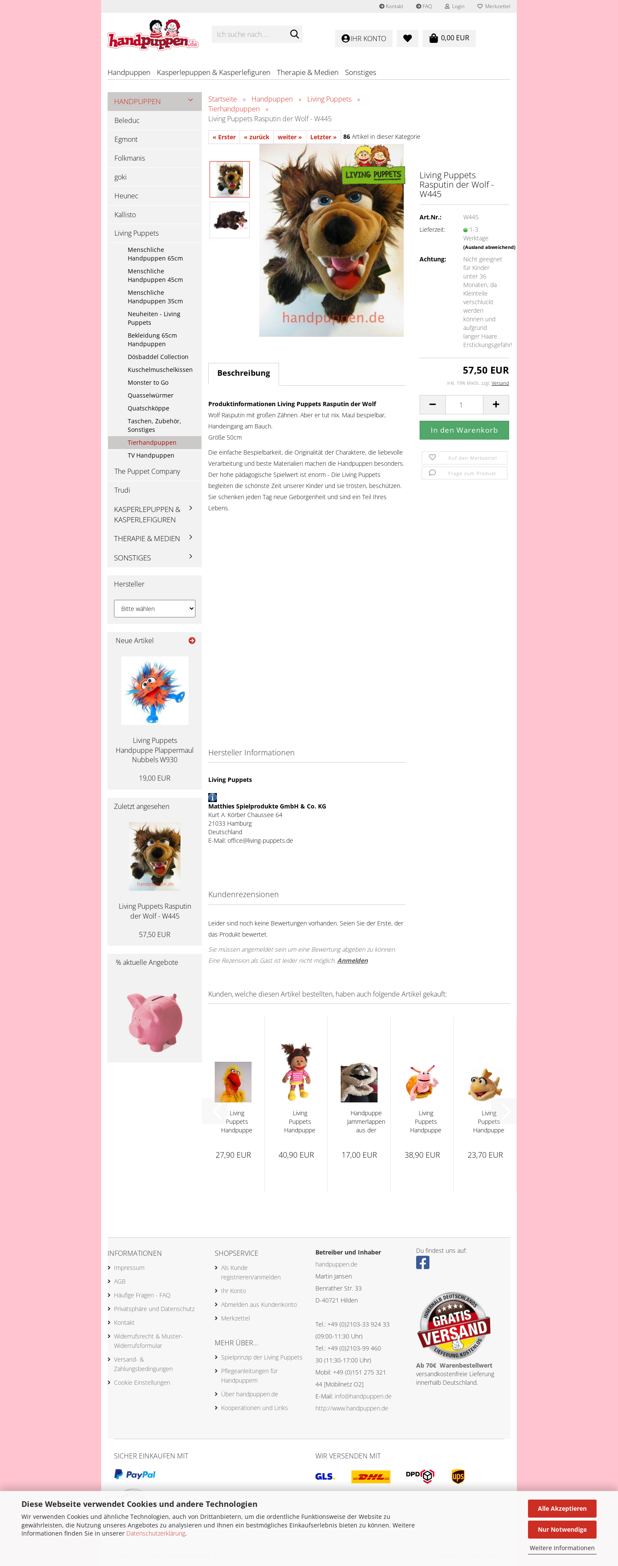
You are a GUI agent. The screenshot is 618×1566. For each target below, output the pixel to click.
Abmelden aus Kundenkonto (259, 1304)
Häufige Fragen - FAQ (142, 1295)
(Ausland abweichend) (489, 247)
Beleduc (127, 120)
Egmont (126, 139)
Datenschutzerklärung (155, 1533)
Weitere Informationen (562, 1548)
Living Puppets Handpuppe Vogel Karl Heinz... (236, 1122)
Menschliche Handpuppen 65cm (155, 254)
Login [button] (455, 6)
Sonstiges (360, 72)
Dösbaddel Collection (158, 357)
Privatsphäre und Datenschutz (154, 1309)
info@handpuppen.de (363, 1396)
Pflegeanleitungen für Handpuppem (249, 1375)
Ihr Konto (233, 1291)
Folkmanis (129, 158)
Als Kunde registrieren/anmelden (251, 1272)
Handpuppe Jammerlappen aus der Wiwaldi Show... (366, 1122)
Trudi (122, 490)
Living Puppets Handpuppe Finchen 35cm (425, 1122)
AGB (120, 1281)
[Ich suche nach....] (294, 34)
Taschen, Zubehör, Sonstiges (154, 425)
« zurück (257, 137)
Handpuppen (129, 72)
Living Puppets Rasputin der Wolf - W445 (155, 911)
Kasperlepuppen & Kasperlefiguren (213, 72)
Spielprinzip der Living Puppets (262, 1357)
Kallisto (125, 214)
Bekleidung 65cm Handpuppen (152, 339)
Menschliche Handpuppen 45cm (155, 275)
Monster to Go (148, 382)
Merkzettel (493, 6)
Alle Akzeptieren (562, 1508)
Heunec (126, 196)
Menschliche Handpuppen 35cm (155, 296)
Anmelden (352, 960)
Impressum (129, 1268)
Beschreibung (243, 373)
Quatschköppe (148, 408)
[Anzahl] (464, 404)
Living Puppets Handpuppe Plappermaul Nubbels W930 (155, 750)
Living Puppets (136, 233)
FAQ (424, 6)
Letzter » (323, 137)
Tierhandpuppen (152, 442)
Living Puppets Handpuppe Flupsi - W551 (488, 1122)
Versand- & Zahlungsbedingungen (143, 1364)
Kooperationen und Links (254, 1408)
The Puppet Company (147, 471)
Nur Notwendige (562, 1529)
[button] (432, 404)
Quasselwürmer (151, 395)
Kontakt (391, 6)
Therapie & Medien (308, 72)
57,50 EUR (155, 934)
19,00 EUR (155, 778)
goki (120, 177)
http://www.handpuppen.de (351, 1408)
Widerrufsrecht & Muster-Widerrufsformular (148, 1341)
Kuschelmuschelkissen (160, 369)
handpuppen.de (336, 1264)
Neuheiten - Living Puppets (154, 318)
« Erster (224, 137)
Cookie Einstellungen (142, 1382)
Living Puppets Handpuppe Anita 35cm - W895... (299, 1122)
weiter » (290, 137)
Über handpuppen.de (249, 1394)
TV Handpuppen (151, 455)
